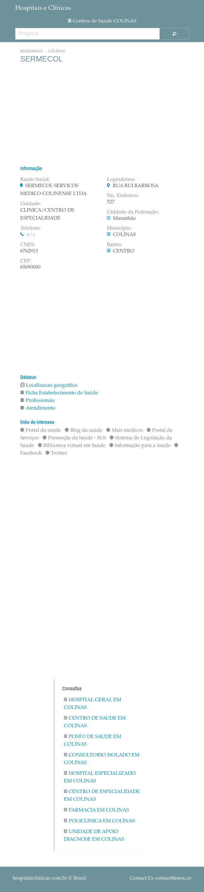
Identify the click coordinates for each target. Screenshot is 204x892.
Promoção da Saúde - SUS (74, 438)
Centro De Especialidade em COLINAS (102, 795)
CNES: (27, 244)
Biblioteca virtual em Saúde (72, 445)
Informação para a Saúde (139, 445)
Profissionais (37, 400)
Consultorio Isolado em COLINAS (101, 759)
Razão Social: (35, 179)
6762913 (29, 251)
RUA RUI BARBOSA (135, 185)
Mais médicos (124, 430)
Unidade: (30, 204)
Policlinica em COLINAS (99, 821)
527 (110, 202)
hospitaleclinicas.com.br (40, 878)
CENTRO (123, 251)
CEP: (25, 261)
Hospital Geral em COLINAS (92, 704)
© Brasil (49, 878)
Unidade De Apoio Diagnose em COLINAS (94, 835)
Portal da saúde (40, 430)
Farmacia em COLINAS (96, 810)
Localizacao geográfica (48, 385)
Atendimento (37, 408)
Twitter (56, 453)
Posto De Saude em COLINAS (92, 740)
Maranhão (31, 51)
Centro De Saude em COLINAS (95, 722)
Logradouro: (121, 179)
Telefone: (30, 228)
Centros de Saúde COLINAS (102, 21)
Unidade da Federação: (133, 212)
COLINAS (56, 51)
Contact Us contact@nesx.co (160, 878)
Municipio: (119, 228)
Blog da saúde (83, 430)
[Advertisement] (102, 114)
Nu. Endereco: (123, 195)
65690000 (30, 267)
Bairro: (114, 244)
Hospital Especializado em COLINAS (100, 777)
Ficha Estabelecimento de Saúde (59, 393)
